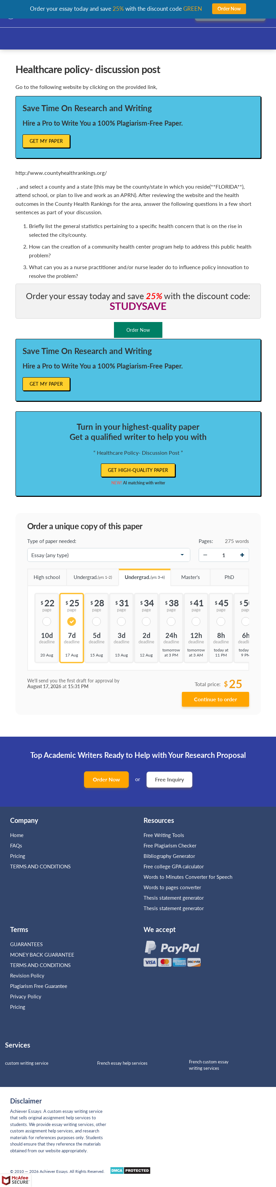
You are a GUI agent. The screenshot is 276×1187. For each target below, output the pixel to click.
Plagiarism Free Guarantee (38, 986)
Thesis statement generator (174, 898)
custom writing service (26, 1063)
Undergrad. (89, 574)
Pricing (17, 856)
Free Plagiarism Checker (170, 845)
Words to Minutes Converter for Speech (188, 877)
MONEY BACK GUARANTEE (42, 955)
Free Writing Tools (164, 835)
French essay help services (122, 1063)
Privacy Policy (25, 996)
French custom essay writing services (209, 1065)
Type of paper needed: (51, 541)
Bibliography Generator (169, 856)
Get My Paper (46, 141)
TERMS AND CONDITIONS (41, 866)
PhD (222, 574)
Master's (185, 574)
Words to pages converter (172, 887)
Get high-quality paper (138, 470)
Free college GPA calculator (174, 866)
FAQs (16, 845)
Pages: (206, 541)
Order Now (106, 779)
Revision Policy (27, 975)
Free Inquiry (169, 779)
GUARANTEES (26, 944)
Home (17, 835)
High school (44, 574)
